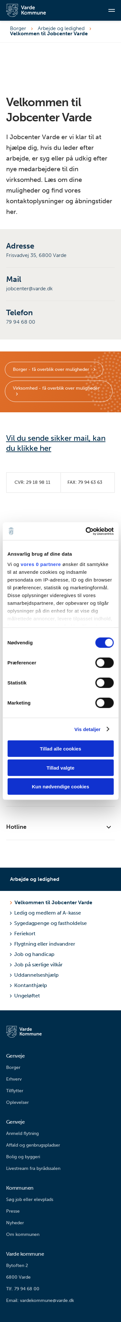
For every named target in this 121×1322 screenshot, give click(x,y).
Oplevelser (17, 1102)
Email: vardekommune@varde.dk (40, 1300)
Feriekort (22, 933)
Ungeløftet (25, 996)
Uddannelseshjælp (34, 975)
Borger (18, 28)
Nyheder (15, 1223)
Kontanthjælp (28, 985)
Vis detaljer (88, 729)
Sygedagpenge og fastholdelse (48, 923)
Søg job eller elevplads (29, 1199)
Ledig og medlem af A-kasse (45, 913)
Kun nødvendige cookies (60, 786)
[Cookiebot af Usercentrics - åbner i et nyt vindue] (86, 531)
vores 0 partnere (41, 564)
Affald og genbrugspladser (33, 1145)
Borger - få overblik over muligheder (51, 369)
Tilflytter (14, 1091)
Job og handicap (32, 954)
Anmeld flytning (22, 1133)
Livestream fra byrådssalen (33, 1168)
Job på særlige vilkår (36, 964)
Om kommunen (22, 1234)
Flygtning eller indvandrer (42, 944)
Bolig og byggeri (23, 1157)
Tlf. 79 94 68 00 (22, 1289)
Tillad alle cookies (60, 748)
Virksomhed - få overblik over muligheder (56, 388)
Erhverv (14, 1079)
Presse (13, 1211)
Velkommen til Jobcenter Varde (53, 902)
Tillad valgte (60, 767)
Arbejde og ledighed (61, 28)
